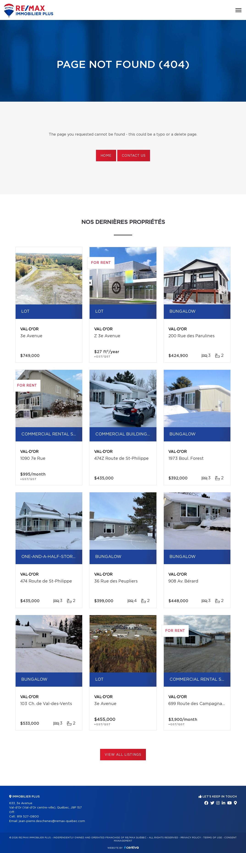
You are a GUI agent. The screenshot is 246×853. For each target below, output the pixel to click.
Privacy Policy (190, 837)
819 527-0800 (28, 816)
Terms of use (212, 837)
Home (106, 155)
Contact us (133, 155)
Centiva (131, 847)
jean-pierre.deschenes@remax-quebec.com (52, 821)
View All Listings (123, 754)
